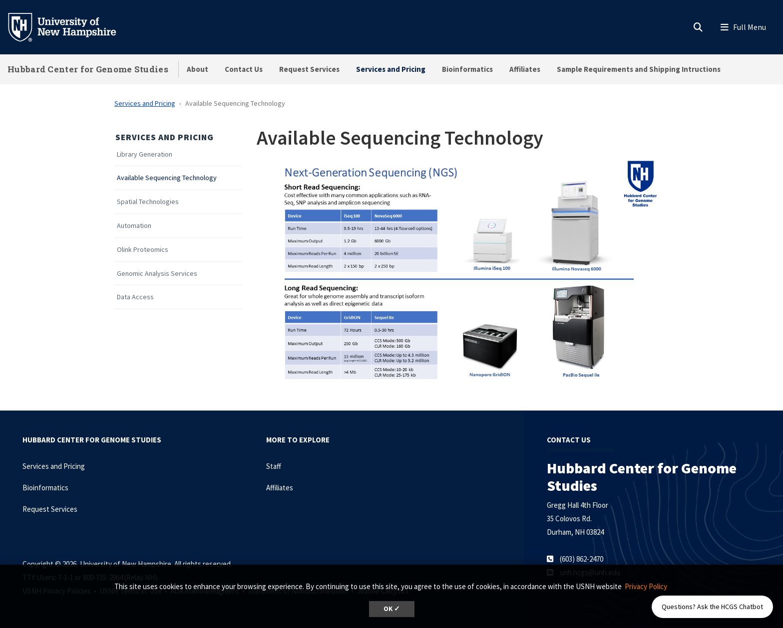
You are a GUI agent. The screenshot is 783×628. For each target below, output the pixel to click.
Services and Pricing (390, 69)
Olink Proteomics (142, 249)
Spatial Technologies (148, 202)
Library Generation (144, 154)
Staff (273, 466)
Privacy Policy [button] (646, 586)
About (197, 69)
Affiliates (524, 69)
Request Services (309, 69)
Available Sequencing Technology (167, 178)
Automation (134, 225)
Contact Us (244, 69)
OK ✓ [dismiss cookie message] (392, 609)
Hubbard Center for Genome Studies (87, 69)
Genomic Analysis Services (157, 273)
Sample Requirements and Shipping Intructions (639, 69)
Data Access (135, 297)
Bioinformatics (467, 69)
